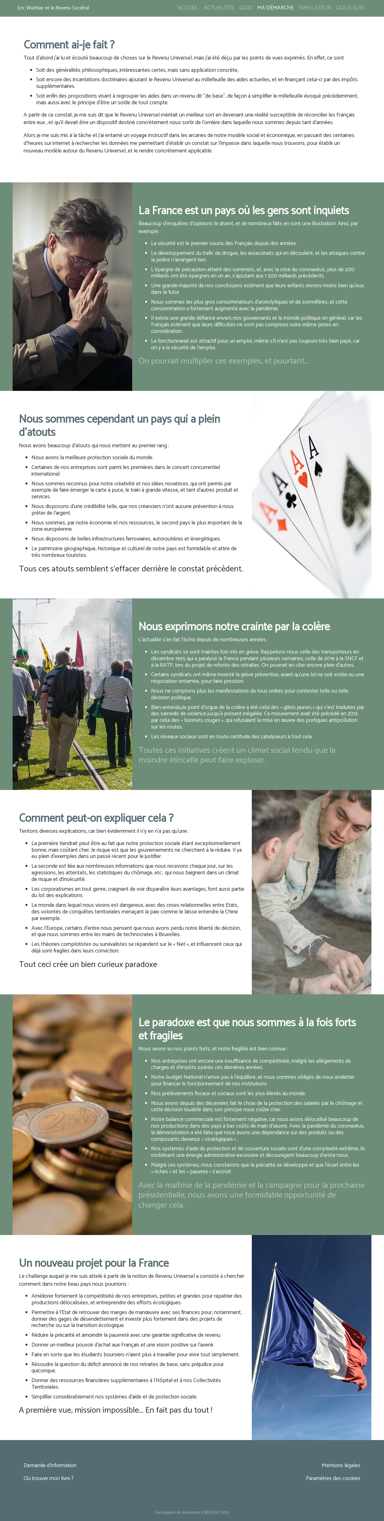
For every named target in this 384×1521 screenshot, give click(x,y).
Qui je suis (350, 8)
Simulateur (315, 8)
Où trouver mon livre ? (49, 1478)
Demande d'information (50, 1465)
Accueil (188, 8)
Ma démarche (275, 8)
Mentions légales (341, 1465)
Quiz (245, 8)
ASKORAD (210, 1512)
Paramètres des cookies (333, 1478)
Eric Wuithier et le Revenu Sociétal (53, 8)
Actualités (219, 8)
